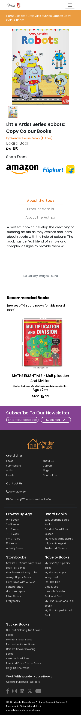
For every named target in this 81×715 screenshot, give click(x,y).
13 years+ (11, 543)
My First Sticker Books (19, 639)
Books (21, 16)
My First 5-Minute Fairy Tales (23, 563)
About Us (48, 461)
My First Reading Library (59, 538)
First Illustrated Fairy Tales (22, 572)
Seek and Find (53, 596)
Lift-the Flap (52, 582)
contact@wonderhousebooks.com (29, 499)
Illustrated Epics (15, 591)
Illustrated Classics (56, 548)
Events (10, 475)
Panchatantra (14, 586)
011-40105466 (16, 491)
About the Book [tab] (40, 200)
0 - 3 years (13, 519)
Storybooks (13, 601)
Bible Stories (13, 596)
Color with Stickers (17, 658)
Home (10, 16)
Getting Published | (18, 682)
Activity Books (14, 548)
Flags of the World (17, 668)
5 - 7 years (13, 529)
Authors (11, 470)
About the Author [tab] (40, 217)
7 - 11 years (13, 534)
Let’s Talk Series (15, 568)
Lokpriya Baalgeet (55, 543)
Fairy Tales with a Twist (20, 582)
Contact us (50, 475)
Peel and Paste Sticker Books (23, 663)
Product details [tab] (40, 209)
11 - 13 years (13, 538)
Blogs (46, 470)
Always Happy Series (18, 577)
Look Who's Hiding (55, 591)
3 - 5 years (12, 524)
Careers (47, 465)
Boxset (49, 534)
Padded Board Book (56, 529)
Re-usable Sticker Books (20, 644)
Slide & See (51, 586)
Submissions (13, 465)
